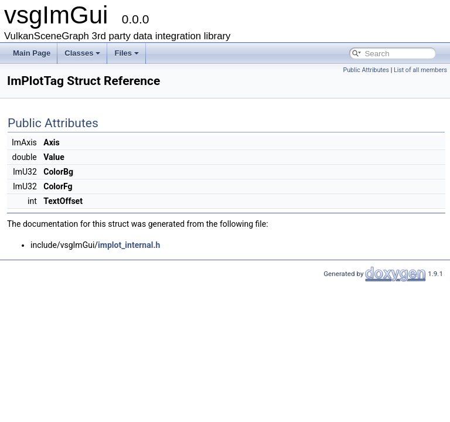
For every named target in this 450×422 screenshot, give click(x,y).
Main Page (31, 53)
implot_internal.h (129, 245)
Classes (82, 53)
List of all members (420, 70)
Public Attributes (366, 70)
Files (126, 53)
